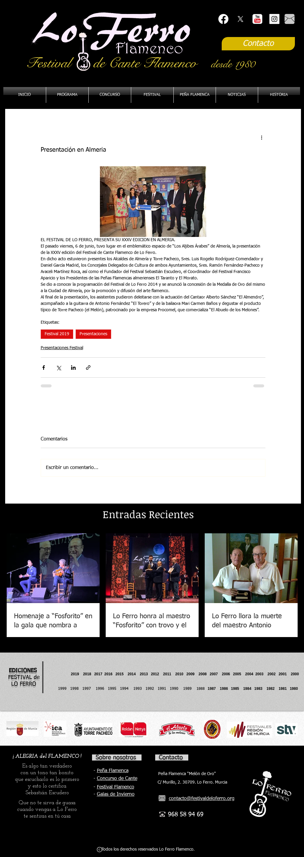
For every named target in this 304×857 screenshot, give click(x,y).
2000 (295, 674)
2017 (98, 674)
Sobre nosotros (116, 757)
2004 (249, 674)
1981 (282, 689)
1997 (89, 689)
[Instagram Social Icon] (274, 19)
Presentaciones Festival (62, 348)
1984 (248, 689)
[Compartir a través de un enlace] (88, 367)
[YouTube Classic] (257, 19)
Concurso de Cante (117, 778)
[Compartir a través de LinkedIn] (73, 367)
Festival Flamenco (115, 787)
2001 (284, 674)
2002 (272, 674)
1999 (64, 689)
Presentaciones (93, 334)
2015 (119, 674)
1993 (137, 689)
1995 (113, 689)
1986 (225, 689)
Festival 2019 (57, 334)
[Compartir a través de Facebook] (43, 367)
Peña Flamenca (112, 770)
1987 (214, 689)
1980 (295, 689)
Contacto (171, 757)
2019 (75, 674)
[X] (240, 19)
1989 (189, 689)
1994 (125, 689)
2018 (88, 674)
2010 (179, 674)
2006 (227, 674)
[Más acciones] (261, 137)
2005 (239, 674)
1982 (272, 689)
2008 (204, 674)
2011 (169, 674)
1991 (162, 689)
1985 (235, 689)
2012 (157, 674)
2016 (108, 674)
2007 (216, 674)
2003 (261, 674)
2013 (145, 674)
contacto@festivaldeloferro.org (201, 798)
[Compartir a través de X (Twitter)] (58, 367)
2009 (192, 674)
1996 (102, 689)
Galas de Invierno (116, 794)
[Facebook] (223, 19)
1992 (149, 689)
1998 (76, 689)
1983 (258, 689)
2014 (132, 674)
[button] (195, 95)
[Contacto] (258, 43)
